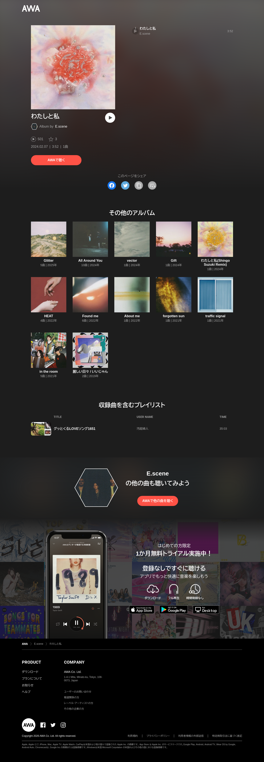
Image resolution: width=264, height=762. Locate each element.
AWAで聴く (56, 160)
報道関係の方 (71, 697)
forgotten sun (173, 316)
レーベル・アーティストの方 (78, 703)
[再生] (110, 118)
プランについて (32, 678)
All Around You (90, 260)
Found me (90, 316)
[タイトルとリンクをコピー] (139, 185)
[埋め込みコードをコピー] (152, 185)
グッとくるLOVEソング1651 (74, 429)
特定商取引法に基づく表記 (227, 735)
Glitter (48, 260)
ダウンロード (30, 672)
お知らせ (27, 685)
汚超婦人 (142, 428)
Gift (174, 260)
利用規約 (133, 735)
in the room (48, 371)
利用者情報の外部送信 (191, 735)
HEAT (48, 316)
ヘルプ (26, 691)
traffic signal (215, 316)
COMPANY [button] (74, 662)
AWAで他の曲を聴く (157, 501)
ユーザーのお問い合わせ (77, 691)
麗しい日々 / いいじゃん (90, 371)
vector (132, 260)
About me (132, 316)
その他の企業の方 (74, 708)
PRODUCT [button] (31, 662)
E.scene (61, 126)
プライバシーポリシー (158, 735)
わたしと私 (148, 28)
